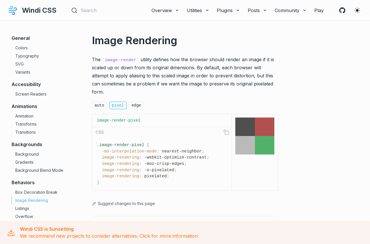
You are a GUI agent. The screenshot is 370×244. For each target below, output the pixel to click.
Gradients (24, 162)
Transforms (26, 124)
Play (319, 10)
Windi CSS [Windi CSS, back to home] (31, 10)
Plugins (228, 10)
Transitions (25, 132)
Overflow (24, 216)
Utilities (198, 10)
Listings (22, 208)
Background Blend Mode (39, 170)
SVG (19, 64)
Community (291, 10)
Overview (165, 10)
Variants (22, 72)
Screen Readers (31, 94)
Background (27, 154)
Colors (21, 47)
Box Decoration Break (36, 192)
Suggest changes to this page (123, 203)
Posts (258, 10)
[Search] (98, 10)
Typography (27, 55)
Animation (24, 115)
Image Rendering (31, 200)
